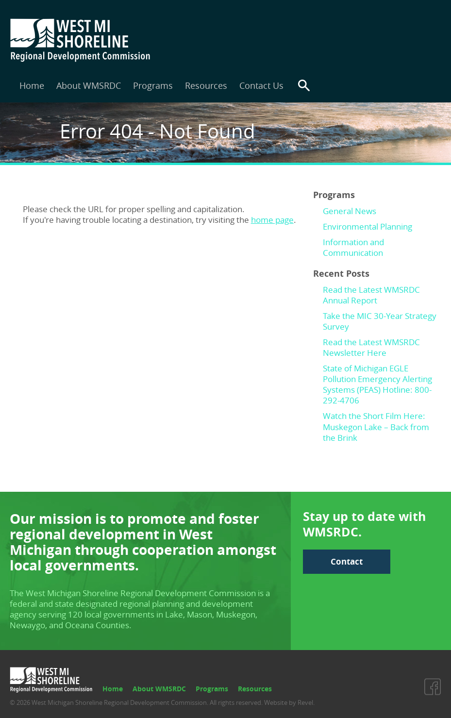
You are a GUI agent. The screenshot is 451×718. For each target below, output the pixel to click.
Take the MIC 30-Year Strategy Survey (379, 321)
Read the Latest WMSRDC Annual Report (371, 295)
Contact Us (261, 85)
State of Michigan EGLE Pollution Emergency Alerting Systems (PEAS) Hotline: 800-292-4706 (377, 384)
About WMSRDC (88, 85)
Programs (153, 85)
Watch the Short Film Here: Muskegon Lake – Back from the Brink (376, 426)
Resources (206, 85)
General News (349, 211)
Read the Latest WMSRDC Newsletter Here (371, 347)
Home (31, 85)
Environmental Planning (367, 226)
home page (272, 219)
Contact (347, 561)
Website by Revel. (289, 702)
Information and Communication (353, 247)
